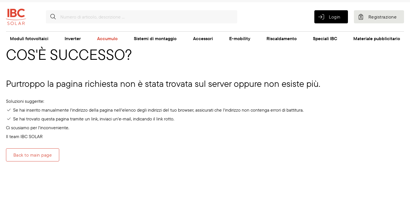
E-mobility (239, 38)
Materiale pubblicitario (376, 38)
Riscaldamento (281, 38)
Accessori (203, 38)
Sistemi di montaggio (155, 38)
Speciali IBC (325, 38)
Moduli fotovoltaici (29, 38)
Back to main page (32, 155)
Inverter (73, 38)
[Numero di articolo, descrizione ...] (141, 16)
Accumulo (107, 38)
